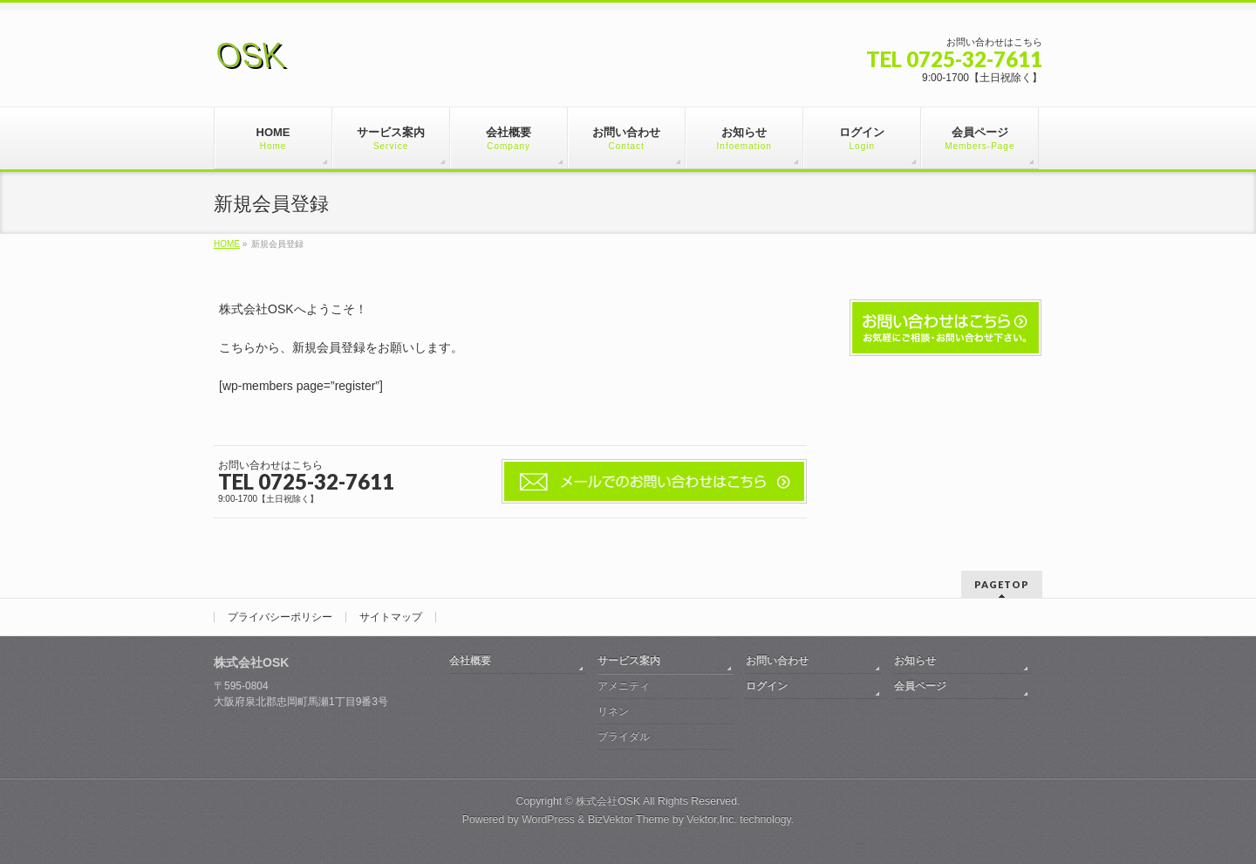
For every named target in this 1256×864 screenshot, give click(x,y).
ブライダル (623, 736)
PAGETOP (1001, 584)
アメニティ (623, 686)
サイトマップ (390, 617)
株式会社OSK (608, 801)
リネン (613, 711)
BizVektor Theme (629, 819)
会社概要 (470, 661)
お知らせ (915, 661)
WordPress (548, 819)
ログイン (767, 686)
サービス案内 (628, 661)
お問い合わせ (777, 661)
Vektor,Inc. (711, 819)
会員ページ (920, 686)
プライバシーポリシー (280, 617)
